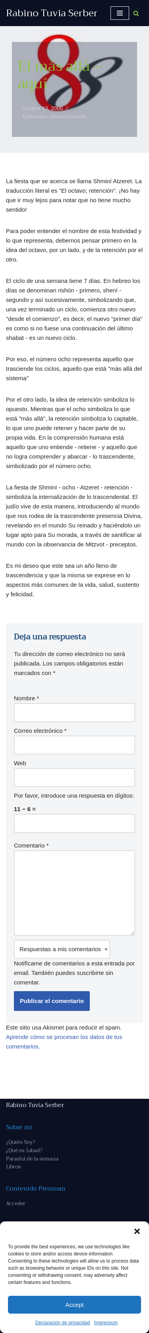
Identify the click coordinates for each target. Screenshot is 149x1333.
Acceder (15, 1203)
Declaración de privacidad (62, 1322)
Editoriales (35, 116)
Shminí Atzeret (68, 116)
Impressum (106, 1322)
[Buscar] (136, 13)
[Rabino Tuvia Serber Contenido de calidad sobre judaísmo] (52, 13)
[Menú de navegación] (119, 13)
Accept (75, 1304)
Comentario (31, 845)
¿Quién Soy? (20, 1142)
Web (20, 763)
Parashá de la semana (32, 1158)
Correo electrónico (40, 730)
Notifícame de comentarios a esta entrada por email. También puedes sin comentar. (74, 963)
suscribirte (90, 972)
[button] (137, 1231)
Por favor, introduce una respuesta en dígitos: (74, 795)
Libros (13, 1166)
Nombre (26, 698)
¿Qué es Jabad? (24, 1150)
